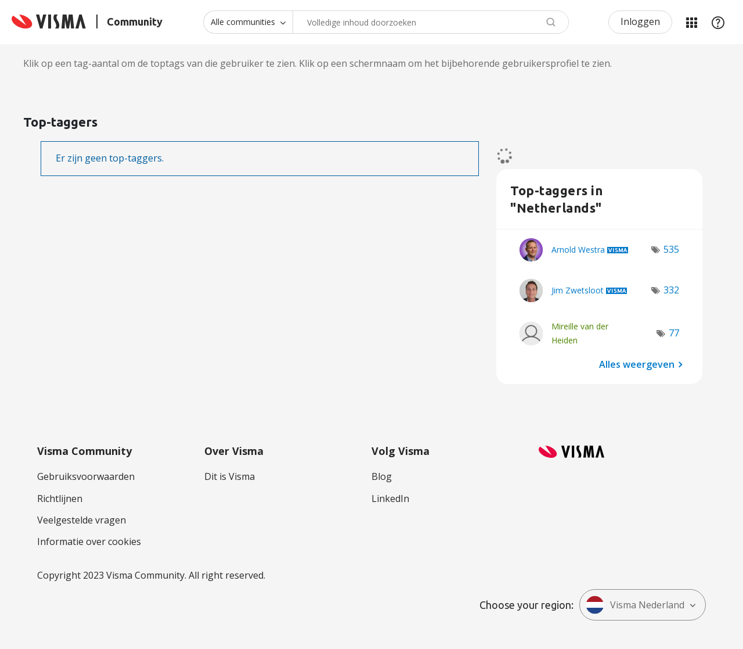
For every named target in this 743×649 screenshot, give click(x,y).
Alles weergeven (637, 363)
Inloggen (640, 21)
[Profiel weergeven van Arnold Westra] (578, 249)
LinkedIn (390, 498)
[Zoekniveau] (248, 22)
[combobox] (431, 22)
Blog (382, 476)
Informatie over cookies (89, 541)
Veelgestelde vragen (81, 520)
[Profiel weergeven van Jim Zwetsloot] (577, 290)
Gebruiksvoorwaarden (86, 476)
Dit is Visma (229, 476)
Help (718, 22)
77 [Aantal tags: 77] (674, 333)
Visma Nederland (635, 605)
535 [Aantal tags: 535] (671, 249)
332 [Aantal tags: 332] (671, 290)
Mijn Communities (691, 22)
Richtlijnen (59, 498)
